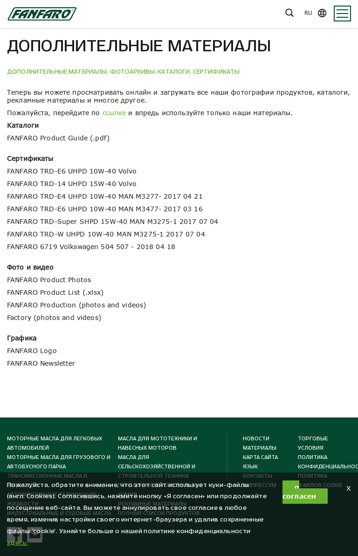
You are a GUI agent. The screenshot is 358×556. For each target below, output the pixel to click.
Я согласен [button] (299, 492)
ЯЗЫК (250, 466)
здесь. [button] (17, 543)
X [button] (348, 488)
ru (308, 12)
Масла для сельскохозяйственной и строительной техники (156, 466)
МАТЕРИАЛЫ (259, 448)
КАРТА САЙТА (260, 457)
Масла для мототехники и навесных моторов (157, 443)
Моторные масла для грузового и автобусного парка (58, 462)
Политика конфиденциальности (322, 462)
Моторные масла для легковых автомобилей (54, 443)
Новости (256, 438)
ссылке (114, 113)
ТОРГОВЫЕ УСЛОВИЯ (313, 443)
